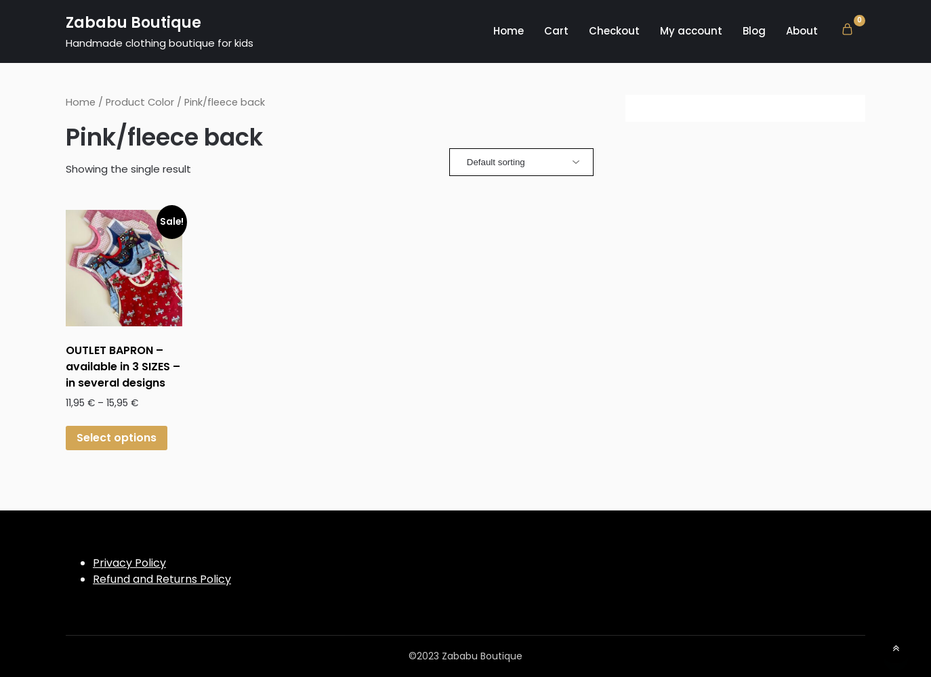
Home (508, 31)
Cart (556, 31)
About (802, 31)
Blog (754, 31)
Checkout (614, 31)
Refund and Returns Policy (162, 579)
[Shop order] (521, 162)
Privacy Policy (129, 563)
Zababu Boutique (133, 22)
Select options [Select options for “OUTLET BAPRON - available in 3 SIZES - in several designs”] (117, 437)
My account (691, 31)
